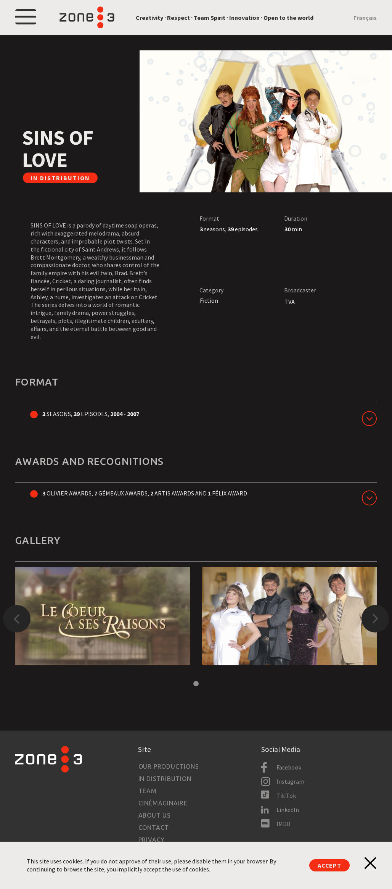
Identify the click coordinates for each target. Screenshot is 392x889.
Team (147, 790)
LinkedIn (287, 809)
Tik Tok (286, 795)
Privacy (151, 839)
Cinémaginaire (163, 803)
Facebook (288, 767)
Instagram (290, 781)
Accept (329, 865)
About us (154, 815)
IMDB (283, 824)
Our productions (168, 766)
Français (365, 17)
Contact (153, 827)
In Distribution (164, 778)
